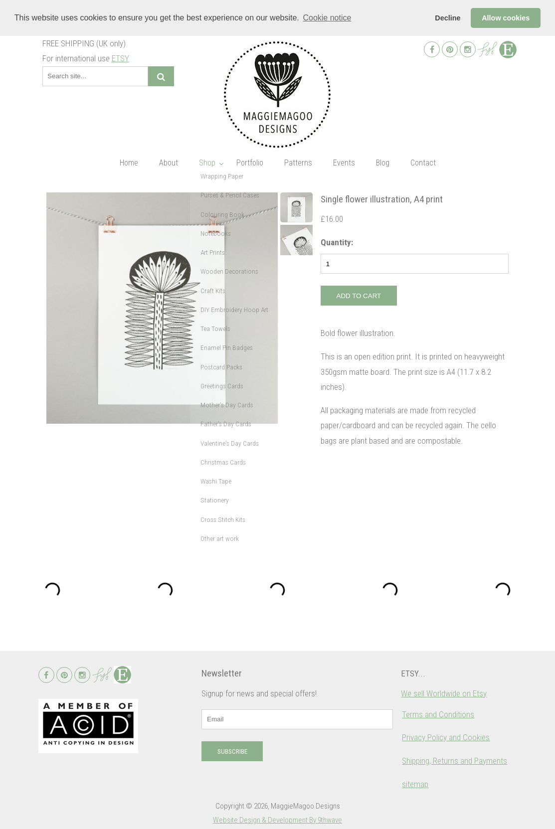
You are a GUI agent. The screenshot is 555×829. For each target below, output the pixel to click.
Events (344, 162)
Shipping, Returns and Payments (454, 761)
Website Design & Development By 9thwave (277, 820)
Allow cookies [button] (506, 18)
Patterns (298, 162)
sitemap (415, 784)
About (168, 162)
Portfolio (249, 162)
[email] (297, 719)
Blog (382, 162)
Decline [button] (447, 18)
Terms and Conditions (438, 714)
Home (129, 162)
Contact (423, 162)
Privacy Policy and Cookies (446, 737)
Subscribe (232, 751)
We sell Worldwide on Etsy (444, 693)
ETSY (120, 58)
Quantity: (337, 242)
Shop (207, 162)
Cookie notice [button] (327, 17)
